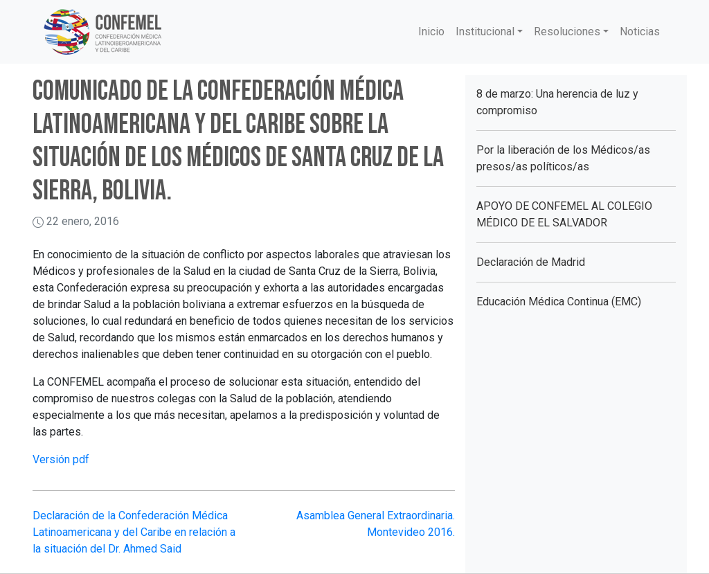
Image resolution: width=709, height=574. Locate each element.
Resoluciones (567, 31)
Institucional (485, 31)
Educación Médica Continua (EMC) (558, 301)
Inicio (431, 31)
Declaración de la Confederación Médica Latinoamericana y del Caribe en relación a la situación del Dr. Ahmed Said (134, 532)
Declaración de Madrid (530, 262)
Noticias (640, 31)
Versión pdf (61, 459)
